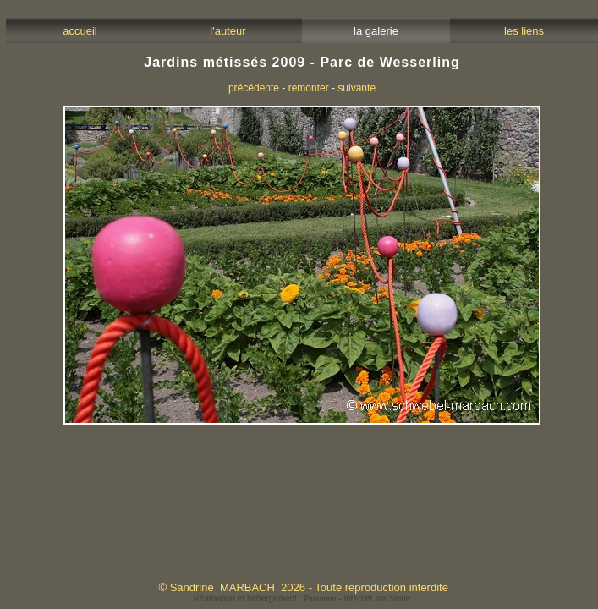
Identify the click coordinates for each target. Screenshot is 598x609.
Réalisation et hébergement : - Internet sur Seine (302, 598)
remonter (308, 88)
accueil (80, 31)
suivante (356, 88)
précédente (253, 88)
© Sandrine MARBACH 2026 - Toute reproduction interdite (302, 587)
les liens (524, 31)
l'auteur (228, 31)
